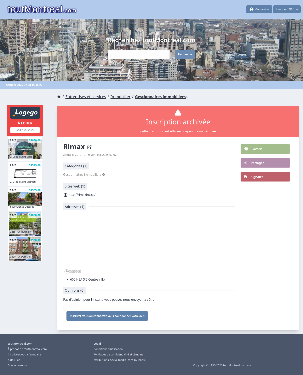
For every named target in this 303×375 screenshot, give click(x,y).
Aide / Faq (14, 360)
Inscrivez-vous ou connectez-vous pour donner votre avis (107, 316)
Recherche (185, 54)
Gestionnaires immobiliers (161, 96)
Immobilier (121, 96)
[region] (149, 244)
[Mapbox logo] (72, 271)
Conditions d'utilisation (108, 349)
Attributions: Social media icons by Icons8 (120, 360)
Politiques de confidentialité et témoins (118, 354)
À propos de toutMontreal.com (27, 349)
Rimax (77, 146)
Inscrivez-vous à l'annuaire (24, 354)
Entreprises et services (85, 96)
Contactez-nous (17, 365)
